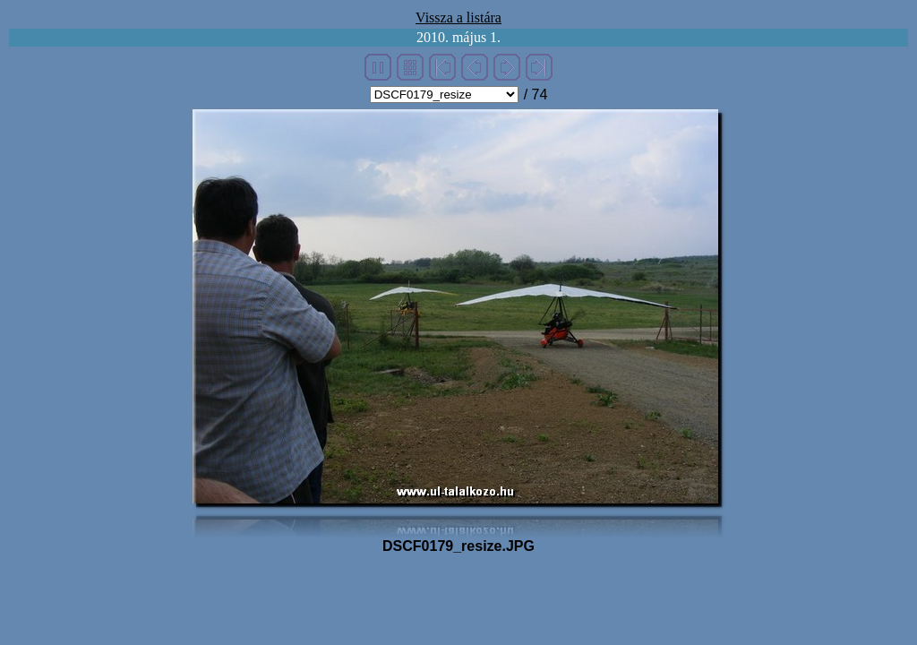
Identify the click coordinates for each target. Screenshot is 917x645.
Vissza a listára (458, 17)
